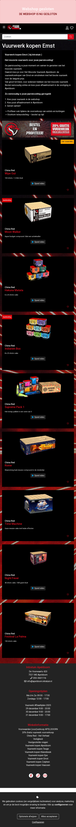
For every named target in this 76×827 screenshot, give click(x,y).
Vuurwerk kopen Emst (38, 758)
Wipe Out (10, 173)
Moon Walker (13, 231)
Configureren (38, 822)
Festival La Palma (15, 636)
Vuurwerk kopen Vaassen (38, 765)
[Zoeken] (35, 36)
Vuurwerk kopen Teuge (38, 748)
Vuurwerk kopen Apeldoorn (38, 745)
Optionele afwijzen (28, 816)
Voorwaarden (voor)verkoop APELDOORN (38, 729)
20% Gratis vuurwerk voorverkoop (38, 732)
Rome (8, 465)
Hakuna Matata (14, 290)
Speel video (38, 183)
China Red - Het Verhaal (38, 735)
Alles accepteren (49, 816)
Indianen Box (13, 348)
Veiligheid (38, 739)
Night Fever (12, 578)
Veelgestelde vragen (38, 742)
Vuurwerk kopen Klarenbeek (38, 752)
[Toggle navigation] (4, 27)
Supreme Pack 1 (14, 407)
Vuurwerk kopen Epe (38, 755)
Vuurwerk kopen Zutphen (38, 762)
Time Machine (13, 523)
